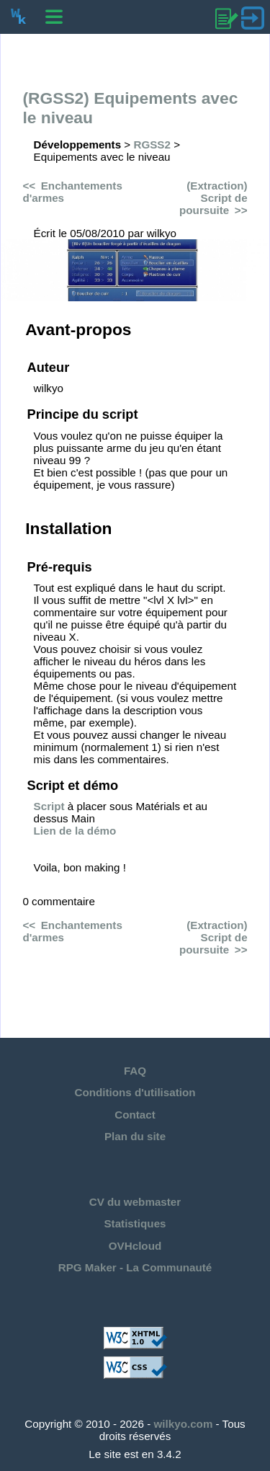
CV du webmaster (135, 1202)
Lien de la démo (75, 831)
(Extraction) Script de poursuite (213, 197)
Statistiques (135, 1223)
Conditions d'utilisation (134, 1092)
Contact (135, 1114)
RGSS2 (152, 144)
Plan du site (135, 1136)
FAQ (135, 1071)
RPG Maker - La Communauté (135, 1267)
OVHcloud (135, 1246)
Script (49, 806)
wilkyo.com (183, 1424)
